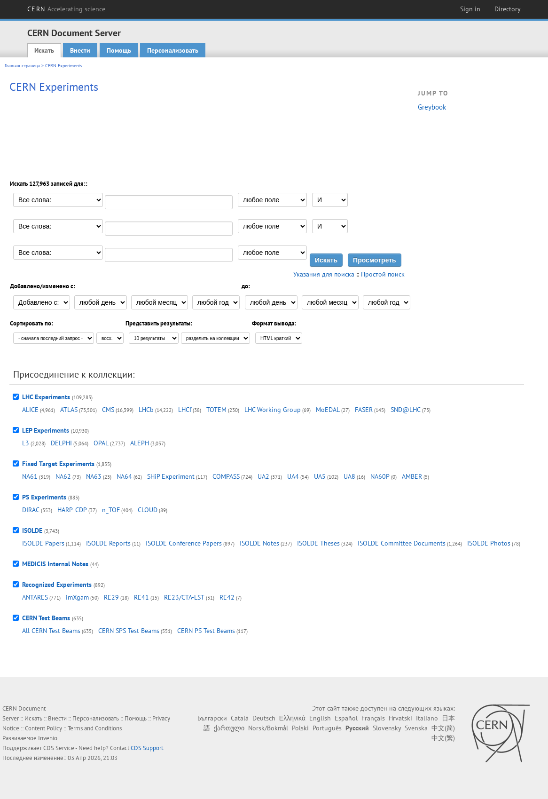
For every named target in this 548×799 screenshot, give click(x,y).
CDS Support (147, 748)
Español (346, 718)
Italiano (427, 718)
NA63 (94, 476)
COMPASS (226, 476)
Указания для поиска (323, 274)
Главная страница (22, 66)
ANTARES (35, 597)
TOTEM (216, 409)
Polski (300, 728)
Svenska (416, 728)
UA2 (263, 476)
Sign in (470, 9)
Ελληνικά (292, 718)
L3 (25, 443)
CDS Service (58, 748)
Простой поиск (383, 274)
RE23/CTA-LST (184, 597)
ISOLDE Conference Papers (184, 543)
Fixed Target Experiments (58, 463)
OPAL (101, 443)
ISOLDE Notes (259, 543)
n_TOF (111, 510)
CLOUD (147, 510)
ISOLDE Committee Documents (402, 543)
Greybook (432, 107)
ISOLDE (32, 530)
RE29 (111, 597)
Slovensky (387, 728)
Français (373, 718)
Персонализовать (172, 50)
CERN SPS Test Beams (128, 630)
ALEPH (139, 443)
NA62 (63, 476)
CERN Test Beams (46, 618)
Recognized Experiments (57, 584)
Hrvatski (400, 718)
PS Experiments (44, 497)
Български (212, 718)
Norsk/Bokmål (268, 728)
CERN (66, 9)
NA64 (124, 476)
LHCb (146, 409)
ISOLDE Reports (108, 543)
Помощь (119, 50)
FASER (364, 409)
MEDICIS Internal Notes (55, 564)
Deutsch (263, 718)
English (320, 718)
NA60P (380, 476)
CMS (108, 409)
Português (327, 728)
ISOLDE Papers (43, 543)
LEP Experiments (45, 430)
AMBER (412, 476)
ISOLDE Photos (488, 543)
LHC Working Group (272, 409)
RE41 (141, 597)
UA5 (320, 476)
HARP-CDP (72, 510)
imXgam (77, 597)
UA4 (293, 476)
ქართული (229, 728)
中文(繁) (443, 738)
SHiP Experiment (171, 476)
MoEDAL (328, 409)
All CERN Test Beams (51, 630)
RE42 (227, 597)
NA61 (30, 476)
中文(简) (443, 728)
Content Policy (43, 728)
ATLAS (69, 409)
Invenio (47, 738)
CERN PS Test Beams (206, 630)
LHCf (184, 409)
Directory (507, 9)
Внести (80, 50)
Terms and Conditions (95, 728)
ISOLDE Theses (318, 543)
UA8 (349, 476)
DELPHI (61, 443)
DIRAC (30, 510)
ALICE (30, 409)
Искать (44, 50)
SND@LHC (406, 409)
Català (240, 718)
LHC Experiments (46, 397)
